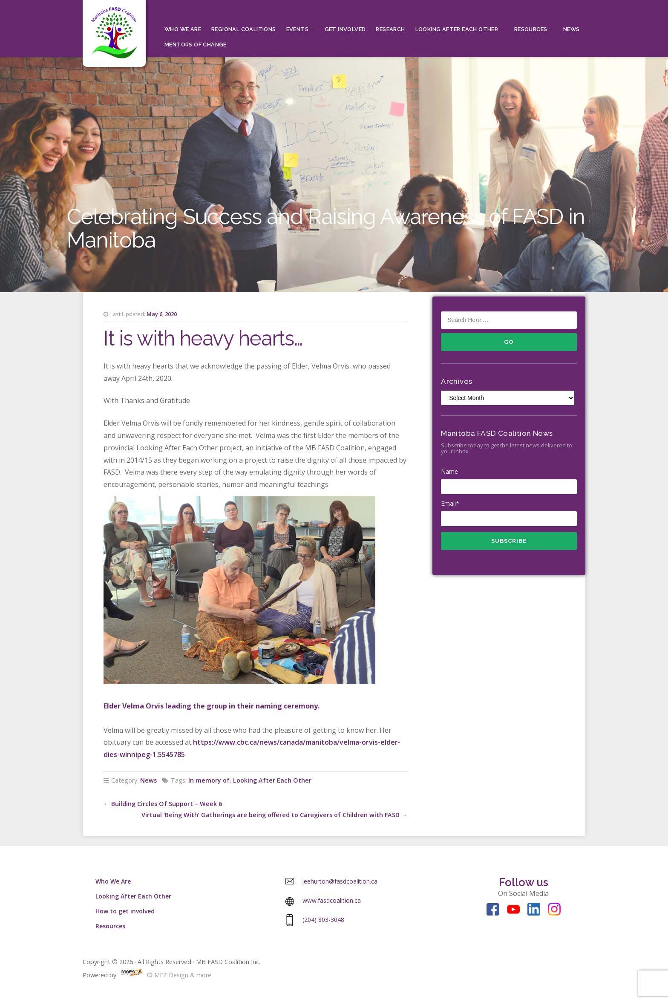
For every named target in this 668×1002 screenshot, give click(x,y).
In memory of (209, 780)
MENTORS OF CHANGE (195, 44)
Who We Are (182, 29)
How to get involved (125, 911)
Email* (509, 513)
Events (297, 29)
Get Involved (345, 29)
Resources (530, 29)
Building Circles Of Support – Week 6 (166, 804)
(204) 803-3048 (323, 920)
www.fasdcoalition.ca (331, 900)
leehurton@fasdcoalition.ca (339, 881)
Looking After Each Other (456, 29)
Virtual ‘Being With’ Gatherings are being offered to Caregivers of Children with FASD (270, 815)
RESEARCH (390, 29)
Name (509, 481)
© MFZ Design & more (164, 975)
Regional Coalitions (243, 29)
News (571, 29)
